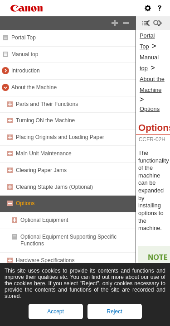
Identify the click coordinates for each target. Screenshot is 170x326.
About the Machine (34, 87)
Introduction (25, 70)
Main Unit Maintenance (44, 153)
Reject (114, 311)
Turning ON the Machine (45, 120)
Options (25, 203)
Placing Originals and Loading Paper (60, 137)
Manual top (24, 54)
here (39, 283)
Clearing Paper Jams (41, 170)
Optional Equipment (44, 220)
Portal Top (23, 37)
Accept (55, 311)
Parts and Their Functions (47, 104)
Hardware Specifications (45, 260)
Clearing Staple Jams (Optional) (54, 187)
